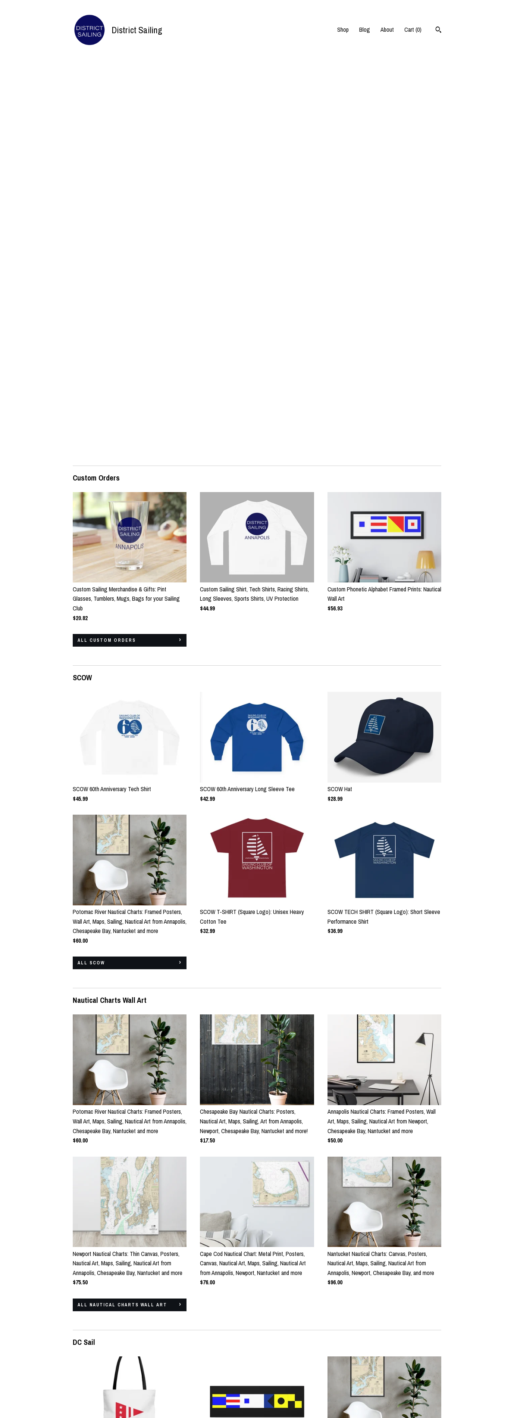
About (387, 29)
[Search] (438, 31)
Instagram (211, 1359)
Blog (364, 29)
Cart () (412, 29)
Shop (343, 29)
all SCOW (91, 569)
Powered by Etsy (410, 1379)
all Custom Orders (107, 247)
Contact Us (85, 1389)
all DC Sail (94, 1234)
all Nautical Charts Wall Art (122, 911)
